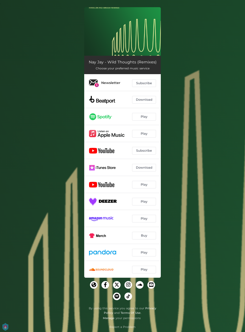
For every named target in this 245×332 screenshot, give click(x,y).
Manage (109, 318)
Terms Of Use (131, 313)
